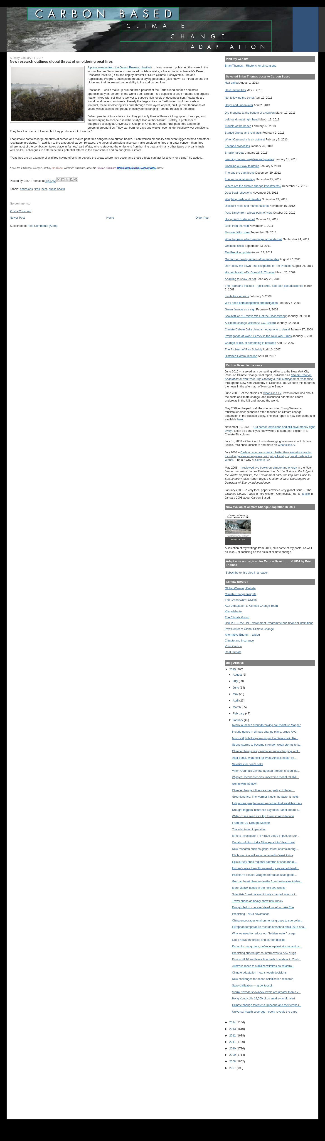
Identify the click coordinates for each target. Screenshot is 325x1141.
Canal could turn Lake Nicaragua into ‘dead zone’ (263, 842)
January (238, 720)
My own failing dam (237, 232)
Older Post (202, 217)
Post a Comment (20, 211)
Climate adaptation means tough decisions (259, 972)
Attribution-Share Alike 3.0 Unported (135, 168)
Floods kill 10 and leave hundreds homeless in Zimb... (266, 959)
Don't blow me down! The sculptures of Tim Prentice (258, 265)
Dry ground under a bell (240, 219)
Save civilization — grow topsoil (252, 985)
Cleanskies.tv (286, 445)
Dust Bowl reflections (238, 192)
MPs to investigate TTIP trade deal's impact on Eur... (265, 835)
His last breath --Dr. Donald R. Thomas (250, 272)
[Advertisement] (245, 1091)
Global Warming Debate (240, 588)
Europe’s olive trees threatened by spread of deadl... (265, 868)
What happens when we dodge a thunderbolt (253, 239)
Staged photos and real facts (243, 132)
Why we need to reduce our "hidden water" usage (263, 933)
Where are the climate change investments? (253, 186)
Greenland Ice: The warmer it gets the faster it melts (265, 796)
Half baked (232, 82)
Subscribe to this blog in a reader (247, 572)
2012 (232, 1035)
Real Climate (233, 652)
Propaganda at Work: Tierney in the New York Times (258, 336)
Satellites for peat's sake (247, 764)
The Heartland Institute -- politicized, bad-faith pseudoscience (264, 285)
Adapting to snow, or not (240, 279)
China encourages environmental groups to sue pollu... (267, 920)
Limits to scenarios (237, 296)
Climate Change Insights (240, 594)
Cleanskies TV (272, 393)
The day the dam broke (240, 172)
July (236, 681)
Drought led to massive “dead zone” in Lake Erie (263, 907)
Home (110, 217)
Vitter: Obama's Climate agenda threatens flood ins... (266, 770)
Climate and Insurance (239, 640)
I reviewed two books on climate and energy (269, 467)
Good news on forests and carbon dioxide (258, 939)
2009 (232, 1054)
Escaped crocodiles (237, 146)
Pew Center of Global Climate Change (249, 629)
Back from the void (237, 225)
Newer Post (17, 217)
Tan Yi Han (57, 168)
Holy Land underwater (239, 105)
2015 (232, 669)
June (236, 687)
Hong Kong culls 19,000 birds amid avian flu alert (263, 998)
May (236, 694)
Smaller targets (234, 152)
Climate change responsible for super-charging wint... (266, 751)
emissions (26, 189)
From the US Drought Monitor (251, 822)
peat (44, 189)
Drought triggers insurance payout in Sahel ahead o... (266, 809)
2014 (232, 1022)
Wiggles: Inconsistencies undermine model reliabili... (265, 777)
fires (37, 189)
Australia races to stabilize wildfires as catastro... (263, 966)
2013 (232, 1029)
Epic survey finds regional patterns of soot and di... (264, 862)
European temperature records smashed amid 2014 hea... (269, 927)
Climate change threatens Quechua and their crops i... (266, 1005)
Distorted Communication (241, 356)
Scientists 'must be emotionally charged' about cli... (264, 894)
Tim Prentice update (238, 252)
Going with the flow (244, 783)
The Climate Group (237, 617)
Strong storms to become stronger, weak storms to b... (266, 744)
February (239, 713)
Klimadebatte (233, 611)
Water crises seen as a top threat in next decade (263, 816)
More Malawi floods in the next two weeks (258, 887)
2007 (232, 1068)
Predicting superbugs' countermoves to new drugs (264, 953)
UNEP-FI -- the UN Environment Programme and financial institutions (269, 623)
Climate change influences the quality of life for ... (263, 790)
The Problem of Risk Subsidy (243, 349)
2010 (232, 1048)
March (237, 707)
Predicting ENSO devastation (250, 914)
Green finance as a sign (240, 309)
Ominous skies (234, 245)
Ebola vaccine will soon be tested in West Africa (262, 855)
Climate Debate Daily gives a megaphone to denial (257, 329)
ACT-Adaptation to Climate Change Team (251, 605)
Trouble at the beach (238, 126)
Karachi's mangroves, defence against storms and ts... (266, 946)
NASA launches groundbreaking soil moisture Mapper (266, 725)
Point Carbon (233, 646)
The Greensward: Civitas (241, 600)
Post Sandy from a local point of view (248, 212)
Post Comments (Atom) (42, 225)
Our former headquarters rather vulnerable (252, 259)
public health (57, 189)
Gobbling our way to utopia (242, 166)
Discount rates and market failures (247, 205)
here (240, 419)
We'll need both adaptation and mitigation (251, 303)
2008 (232, 1061)
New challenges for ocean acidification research (262, 979)
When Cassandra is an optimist (245, 139)
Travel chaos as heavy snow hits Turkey (257, 901)
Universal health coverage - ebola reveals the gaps (264, 1011)
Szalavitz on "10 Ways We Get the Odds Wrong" (256, 316)
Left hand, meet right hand (242, 119)
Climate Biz (262, 460)
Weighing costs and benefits (243, 199)
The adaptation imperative (248, 829)
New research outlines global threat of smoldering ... (265, 849)
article (306, 493)
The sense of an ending (240, 179)
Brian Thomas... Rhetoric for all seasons (250, 65)
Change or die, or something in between (250, 343)
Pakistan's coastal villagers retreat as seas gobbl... (264, 874)
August (238, 674)
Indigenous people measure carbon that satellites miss (267, 803)
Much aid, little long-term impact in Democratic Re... (265, 738)
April (236, 700)
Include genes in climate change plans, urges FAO (264, 731)
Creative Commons (106, 168)
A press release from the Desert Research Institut (119, 67)
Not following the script (239, 97)
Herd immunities (235, 90)
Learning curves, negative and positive (249, 159)
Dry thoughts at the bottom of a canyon (250, 112)
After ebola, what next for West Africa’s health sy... (264, 757)
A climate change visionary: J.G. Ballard (250, 323)
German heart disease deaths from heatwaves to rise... (267, 881)
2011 (232, 1042)
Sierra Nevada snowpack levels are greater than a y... (266, 992)
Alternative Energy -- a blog (242, 634)
